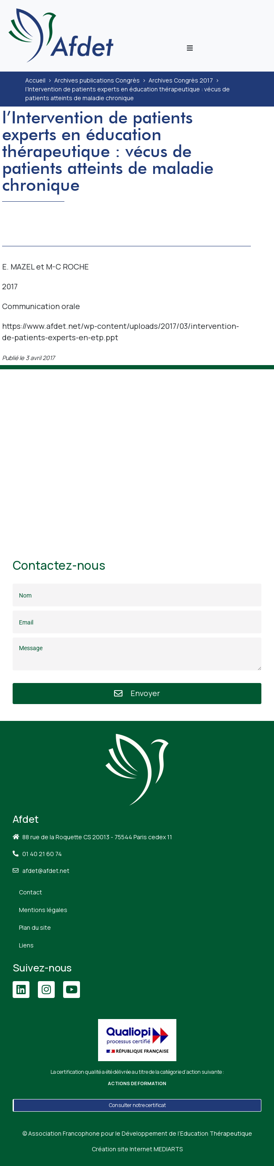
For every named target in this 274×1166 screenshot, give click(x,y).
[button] (189, 48)
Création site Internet (137, 1149)
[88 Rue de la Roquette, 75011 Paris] (137, 453)
